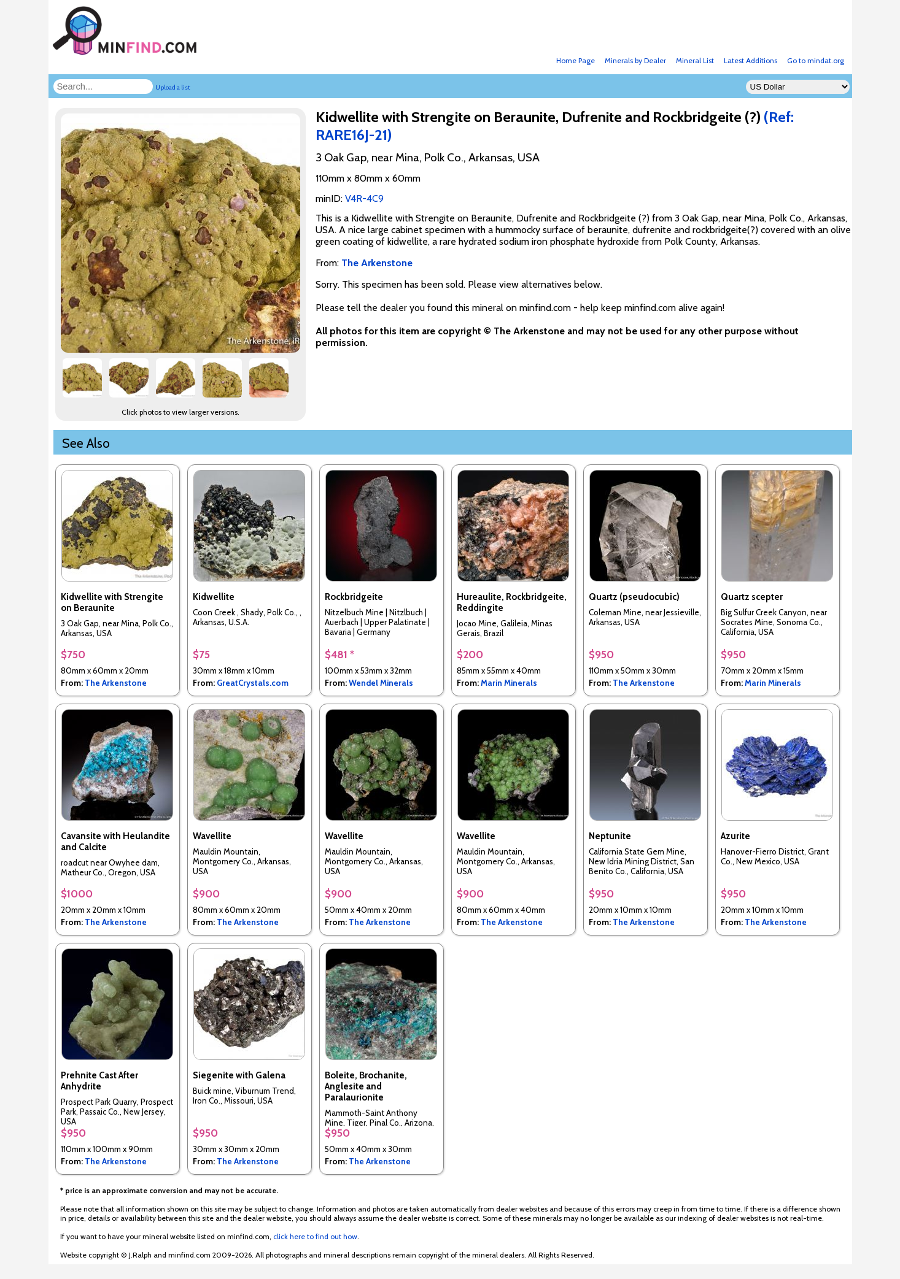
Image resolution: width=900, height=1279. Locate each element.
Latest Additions (750, 60)
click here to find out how (315, 1236)
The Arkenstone (116, 683)
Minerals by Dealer (635, 60)
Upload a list (172, 87)
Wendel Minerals (381, 683)
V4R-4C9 (364, 198)
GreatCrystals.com (253, 683)
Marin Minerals (509, 683)
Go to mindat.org (815, 60)
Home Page (575, 60)
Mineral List (695, 60)
